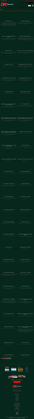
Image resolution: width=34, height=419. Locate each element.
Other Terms (17, 407)
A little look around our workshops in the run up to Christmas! (25, 87)
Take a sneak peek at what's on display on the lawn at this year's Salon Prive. (25, 338)
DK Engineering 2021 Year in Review (25, 243)
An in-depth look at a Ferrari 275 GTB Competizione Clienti (9, 230)
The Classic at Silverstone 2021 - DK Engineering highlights (9, 351)
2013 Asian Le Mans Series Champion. (9, 87)
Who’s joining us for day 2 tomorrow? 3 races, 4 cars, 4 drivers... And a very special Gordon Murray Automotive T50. (9, 282)
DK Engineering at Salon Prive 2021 (9, 338)
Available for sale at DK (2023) (9, 155)
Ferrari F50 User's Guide (9, 243)
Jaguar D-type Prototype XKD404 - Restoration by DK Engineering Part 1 (25, 167)
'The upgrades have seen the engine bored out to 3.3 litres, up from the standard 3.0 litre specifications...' (9, 142)
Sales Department (17, 396)
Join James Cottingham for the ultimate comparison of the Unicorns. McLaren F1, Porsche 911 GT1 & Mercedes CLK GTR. (9, 114)
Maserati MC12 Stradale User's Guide (25, 205)
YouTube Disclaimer (17, 408)
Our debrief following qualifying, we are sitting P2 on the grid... (9, 322)
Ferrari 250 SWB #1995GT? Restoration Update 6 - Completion (25, 230)
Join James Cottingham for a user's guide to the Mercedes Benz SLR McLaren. (25, 127)
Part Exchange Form (17, 398)
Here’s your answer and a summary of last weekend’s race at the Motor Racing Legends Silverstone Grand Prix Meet (25, 256)
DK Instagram (17, 400)
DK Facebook (17, 399)
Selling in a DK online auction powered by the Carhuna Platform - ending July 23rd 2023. (25, 142)
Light (29, 5)
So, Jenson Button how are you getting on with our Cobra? (9, 309)
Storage (17, 395)
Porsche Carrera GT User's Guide (25, 192)
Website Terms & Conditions (17, 406)
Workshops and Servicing (17, 394)
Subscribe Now (17, 381)
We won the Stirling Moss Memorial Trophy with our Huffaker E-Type (25, 310)
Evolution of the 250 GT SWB (25, 351)
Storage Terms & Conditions (17, 404)
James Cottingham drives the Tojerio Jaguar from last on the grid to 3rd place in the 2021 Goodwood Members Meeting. (25, 269)
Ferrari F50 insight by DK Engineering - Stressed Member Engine (9, 218)
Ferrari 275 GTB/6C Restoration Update (9, 205)
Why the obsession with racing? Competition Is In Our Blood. (9, 60)
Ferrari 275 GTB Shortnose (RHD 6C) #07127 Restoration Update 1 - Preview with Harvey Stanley (9, 193)
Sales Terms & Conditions (17, 403)
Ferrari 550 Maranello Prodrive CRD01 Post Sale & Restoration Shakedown (25, 179)
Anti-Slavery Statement (17, 409)
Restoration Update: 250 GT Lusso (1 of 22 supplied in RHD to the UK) (25, 218)
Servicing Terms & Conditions (17, 405)
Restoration (17, 397)
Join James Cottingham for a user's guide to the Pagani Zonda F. (9, 167)
